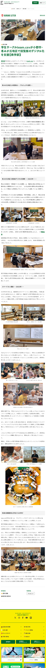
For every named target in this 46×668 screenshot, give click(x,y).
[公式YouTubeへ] (27, 617)
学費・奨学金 (5, 635)
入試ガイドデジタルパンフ (38, 641)
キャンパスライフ (5, 632)
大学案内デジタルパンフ (23, 641)
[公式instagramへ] (19, 617)
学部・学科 (27, 626)
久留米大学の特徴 (5, 626)
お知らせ (27, 635)
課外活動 (24, 8)
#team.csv (30, 593)
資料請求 (35, 2)
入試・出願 (4, 629)
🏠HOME (13, 8)
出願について (42, 2)
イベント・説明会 (28, 629)
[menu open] (1, 3)
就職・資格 (27, 632)
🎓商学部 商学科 (6, 596)
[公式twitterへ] (15, 617)
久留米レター (19, 8)
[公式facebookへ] (22, 617)
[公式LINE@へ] (31, 617)
